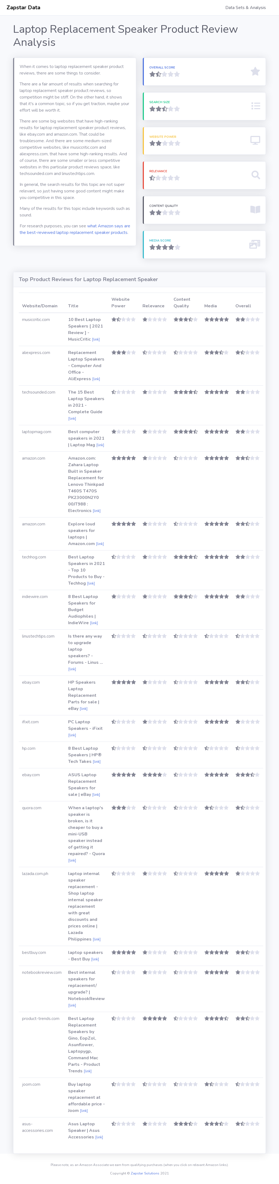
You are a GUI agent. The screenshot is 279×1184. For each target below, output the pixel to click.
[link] (96, 339)
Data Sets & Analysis (245, 8)
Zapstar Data (23, 7)
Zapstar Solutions (145, 1173)
